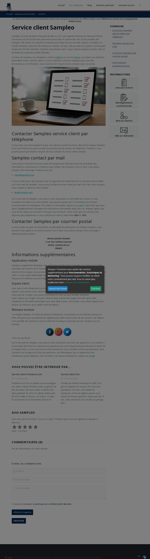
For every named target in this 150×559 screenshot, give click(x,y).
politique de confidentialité (76, 282)
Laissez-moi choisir (58, 288)
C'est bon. (95, 288)
